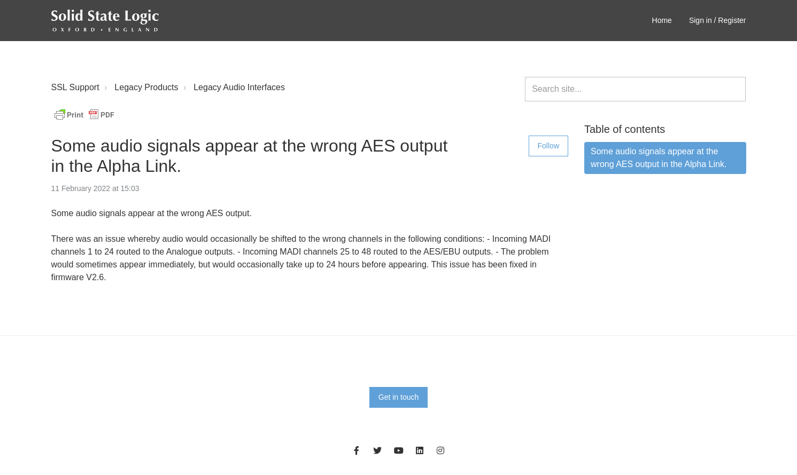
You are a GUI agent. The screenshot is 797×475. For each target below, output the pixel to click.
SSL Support (75, 87)
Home (662, 20)
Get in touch (398, 397)
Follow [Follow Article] (548, 145)
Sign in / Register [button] (717, 20)
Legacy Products (146, 87)
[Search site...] (635, 89)
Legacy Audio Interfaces (239, 87)
